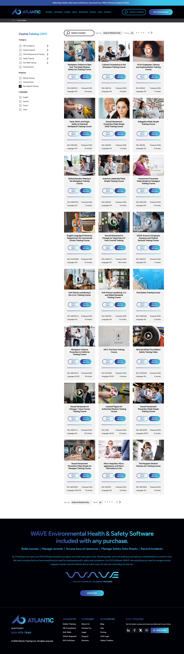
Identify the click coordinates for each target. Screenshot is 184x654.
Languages (23, 92)
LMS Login (104, 636)
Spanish (26, 101)
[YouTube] (146, 630)
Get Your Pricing (160, 12)
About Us (86, 624)
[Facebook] (134, 630)
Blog (102, 624)
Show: (127, 33)
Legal (84, 632)
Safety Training (26, 58)
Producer (22, 73)
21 (149, 33)
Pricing (103, 632)
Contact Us (86, 628)
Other (25, 110)
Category (22, 40)
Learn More (92, 593)
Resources (83, 12)
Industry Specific (27, 50)
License (67, 12)
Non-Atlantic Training (30, 86)
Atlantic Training (28, 78)
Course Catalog (21, 20)
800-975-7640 (21, 632)
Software (58, 12)
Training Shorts (26, 67)
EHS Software (69, 640)
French (25, 105)
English (25, 97)
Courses (48, 12)
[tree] (34, 57)
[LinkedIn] (128, 630)
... (146, 33)
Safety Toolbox (106, 640)
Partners (85, 640)
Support (85, 636)
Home (13, 20)
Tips (102, 628)
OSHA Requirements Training (31, 54)
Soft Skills (67, 632)
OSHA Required (69, 636)
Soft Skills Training (27, 62)
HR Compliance (26, 45)
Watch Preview (86, 76)
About (74, 12)
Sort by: (99, 33)
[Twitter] (140, 630)
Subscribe (159, 630)
